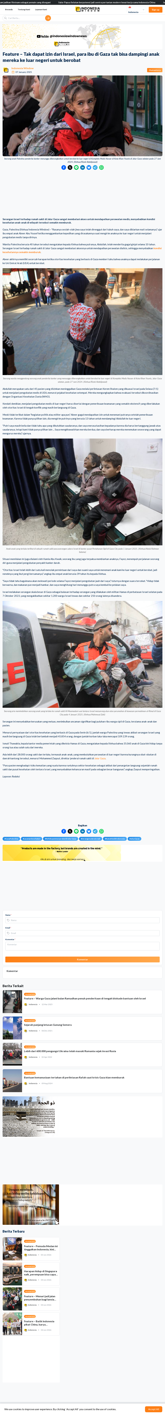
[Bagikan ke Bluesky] (89, 167)
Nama (8, 915)
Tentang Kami (24, 9)
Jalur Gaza (100, 758)
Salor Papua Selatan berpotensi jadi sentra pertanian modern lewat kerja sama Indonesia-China (113, 2)
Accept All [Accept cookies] (153, 1409)
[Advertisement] (82, 194)
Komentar (10, 939)
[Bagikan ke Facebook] (63, 167)
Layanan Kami (41, 9)
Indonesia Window (22, 68)
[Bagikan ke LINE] (76, 167)
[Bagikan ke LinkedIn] (82, 167)
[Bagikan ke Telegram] (95, 167)
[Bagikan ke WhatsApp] (101, 167)
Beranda (9, 9)
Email (8, 928)
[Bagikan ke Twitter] (70, 167)
